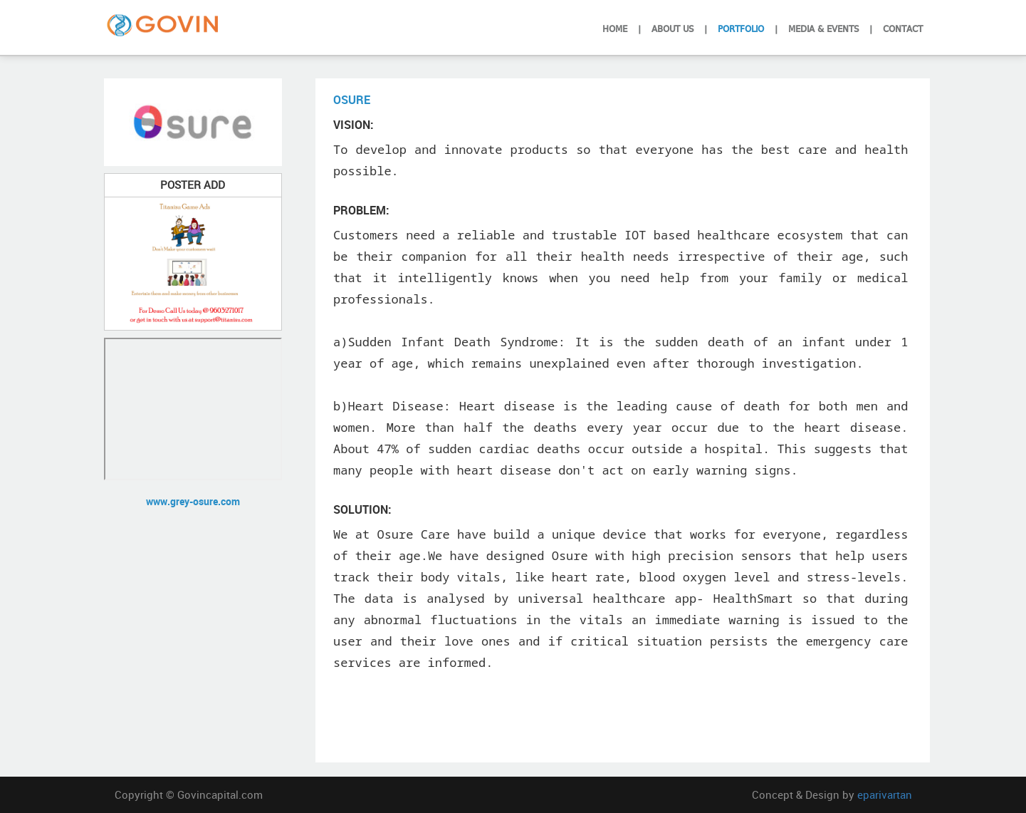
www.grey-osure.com (193, 501)
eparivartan (884, 794)
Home (614, 27)
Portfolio (741, 27)
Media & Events (823, 27)
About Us (672, 27)
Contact (903, 27)
